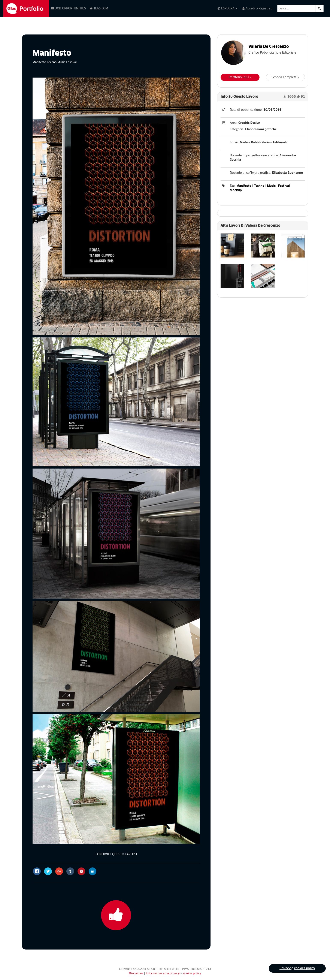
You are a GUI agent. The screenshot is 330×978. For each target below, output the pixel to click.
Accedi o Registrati (257, 8)
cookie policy (192, 973)
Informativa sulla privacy (163, 973)
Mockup (236, 190)
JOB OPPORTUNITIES (68, 8)
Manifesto (243, 185)
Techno (259, 185)
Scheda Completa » (285, 77)
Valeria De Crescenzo (268, 47)
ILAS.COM (98, 8)
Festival (284, 185)
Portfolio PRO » (240, 77)
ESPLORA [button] (227, 8)
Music (271, 185)
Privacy (285, 968)
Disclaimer (136, 973)
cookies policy (304, 968)
